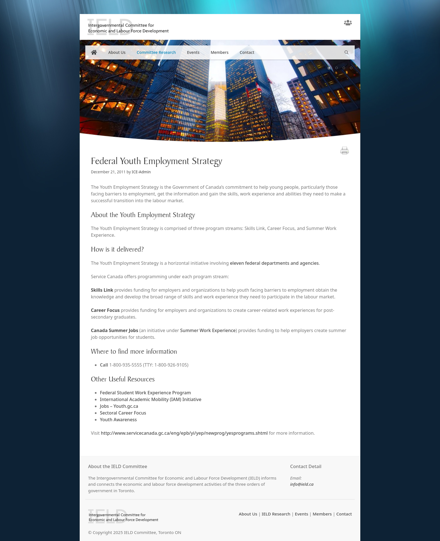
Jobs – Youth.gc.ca (119, 406)
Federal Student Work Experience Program (145, 393)
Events (193, 52)
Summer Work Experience (208, 330)
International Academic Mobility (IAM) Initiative (150, 399)
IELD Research (276, 514)
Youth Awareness (118, 419)
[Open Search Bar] (346, 52)
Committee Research (156, 52)
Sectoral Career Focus (123, 413)
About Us (116, 52)
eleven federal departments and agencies (274, 263)
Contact (247, 52)
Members (220, 52)
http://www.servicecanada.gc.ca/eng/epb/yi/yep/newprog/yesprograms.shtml (184, 433)
